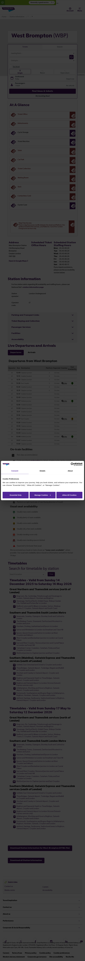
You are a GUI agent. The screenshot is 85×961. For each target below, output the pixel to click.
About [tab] (70, 471)
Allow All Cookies (69, 495)
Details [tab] (42, 471)
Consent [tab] (14, 471)
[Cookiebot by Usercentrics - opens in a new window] (72, 464)
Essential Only (15, 495)
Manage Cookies (43, 495)
